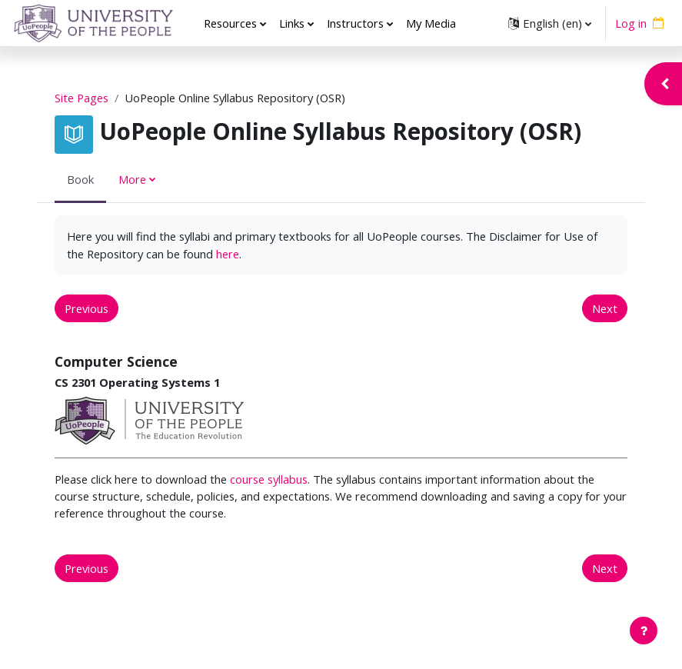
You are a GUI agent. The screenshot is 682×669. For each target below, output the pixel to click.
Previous (86, 308)
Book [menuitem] (80, 179)
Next (604, 308)
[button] (549, 23)
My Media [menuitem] (431, 23)
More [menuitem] (132, 179)
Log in (631, 23)
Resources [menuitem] (230, 23)
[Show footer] (643, 630)
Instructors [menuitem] (355, 23)
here (227, 253)
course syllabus (269, 479)
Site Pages (81, 97)
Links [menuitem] (291, 23)
